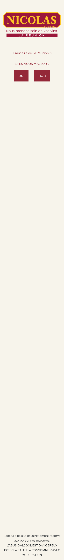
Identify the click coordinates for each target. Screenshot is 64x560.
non (42, 75)
